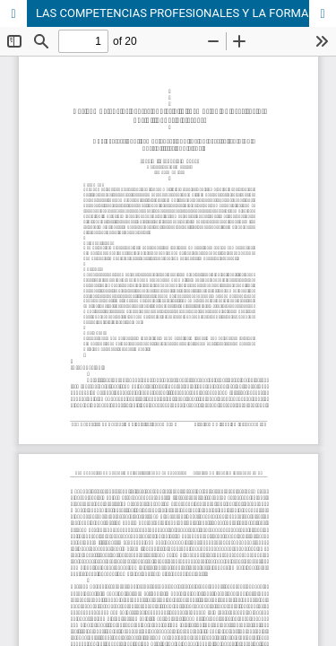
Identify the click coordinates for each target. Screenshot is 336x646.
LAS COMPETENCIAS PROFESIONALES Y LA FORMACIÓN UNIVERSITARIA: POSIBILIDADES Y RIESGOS (186, 13)
